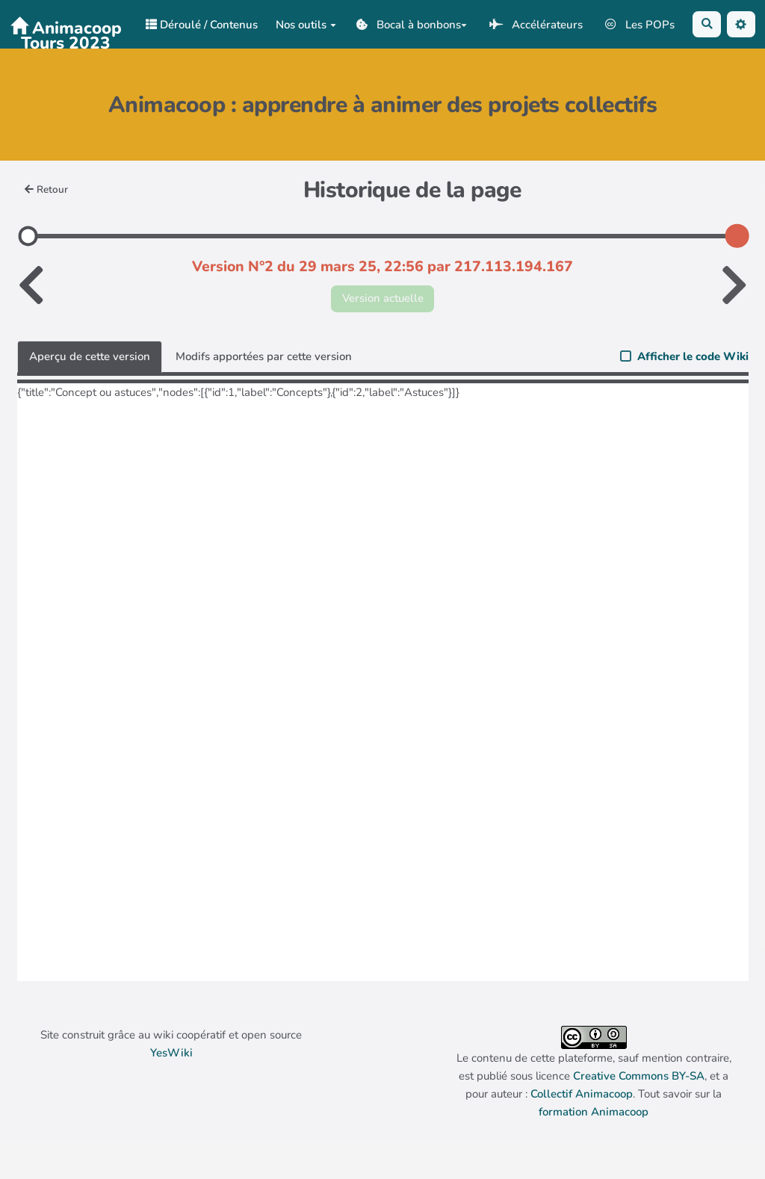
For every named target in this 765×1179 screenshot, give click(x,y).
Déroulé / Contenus (202, 24)
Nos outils (306, 24)
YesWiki (171, 1052)
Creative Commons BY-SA (638, 1075)
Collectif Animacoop (581, 1093)
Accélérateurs (536, 24)
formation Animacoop (593, 1111)
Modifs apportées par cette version (264, 356)
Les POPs (640, 24)
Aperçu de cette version (89, 356)
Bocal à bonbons (411, 24)
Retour (47, 189)
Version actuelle (382, 298)
